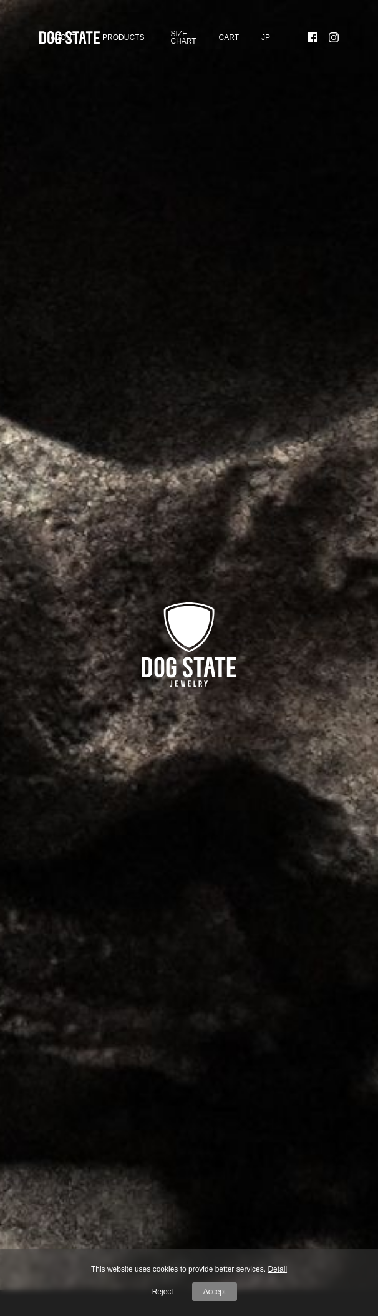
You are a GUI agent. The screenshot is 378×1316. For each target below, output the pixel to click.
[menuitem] (265, 38)
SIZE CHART (183, 37)
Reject (162, 1291)
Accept (214, 1291)
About (63, 37)
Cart (229, 37)
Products (123, 37)
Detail (277, 1269)
